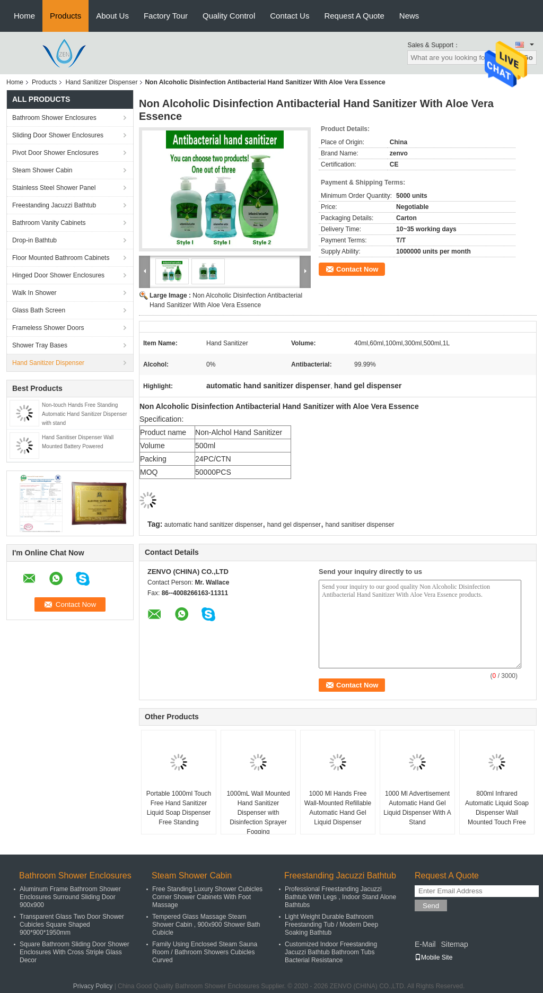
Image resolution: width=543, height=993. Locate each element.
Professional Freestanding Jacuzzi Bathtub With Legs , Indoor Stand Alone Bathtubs (340, 897)
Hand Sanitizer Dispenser (101, 82)
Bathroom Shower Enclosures (54, 117)
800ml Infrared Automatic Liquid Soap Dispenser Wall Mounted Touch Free (497, 808)
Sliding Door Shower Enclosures (57, 135)
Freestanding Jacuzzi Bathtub (54, 205)
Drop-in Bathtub (34, 240)
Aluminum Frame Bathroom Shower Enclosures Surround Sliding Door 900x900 (70, 897)
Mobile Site (433, 957)
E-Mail (425, 944)
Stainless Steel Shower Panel (53, 187)
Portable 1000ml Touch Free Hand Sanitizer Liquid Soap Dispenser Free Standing (179, 808)
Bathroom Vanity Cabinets (49, 223)
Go (528, 58)
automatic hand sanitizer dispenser (213, 524)
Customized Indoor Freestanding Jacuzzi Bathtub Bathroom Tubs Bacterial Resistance (331, 952)
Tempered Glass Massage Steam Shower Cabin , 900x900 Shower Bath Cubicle (206, 924)
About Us (112, 15)
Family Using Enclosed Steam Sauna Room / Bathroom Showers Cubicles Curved (204, 952)
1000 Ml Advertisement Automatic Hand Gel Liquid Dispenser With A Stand (417, 808)
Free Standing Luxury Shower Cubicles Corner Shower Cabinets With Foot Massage (207, 897)
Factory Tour (166, 15)
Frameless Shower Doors (48, 328)
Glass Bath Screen (38, 310)
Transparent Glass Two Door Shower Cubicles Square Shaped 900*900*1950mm (72, 924)
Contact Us (289, 15)
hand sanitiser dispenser (359, 524)
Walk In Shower (34, 293)
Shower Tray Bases (39, 345)
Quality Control (229, 15)
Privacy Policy (93, 986)
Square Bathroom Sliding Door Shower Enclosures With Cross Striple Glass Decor (74, 952)
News (409, 15)
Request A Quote (354, 15)
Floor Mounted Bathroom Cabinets (60, 258)
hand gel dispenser (294, 524)
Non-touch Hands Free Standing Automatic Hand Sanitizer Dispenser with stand (84, 414)
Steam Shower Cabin (42, 170)
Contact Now (357, 269)
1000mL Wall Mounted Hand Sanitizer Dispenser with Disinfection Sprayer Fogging (258, 812)
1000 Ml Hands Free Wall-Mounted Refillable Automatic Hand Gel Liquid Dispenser (337, 808)
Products (65, 15)
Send (431, 906)
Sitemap (454, 944)
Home (24, 15)
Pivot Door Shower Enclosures (55, 152)
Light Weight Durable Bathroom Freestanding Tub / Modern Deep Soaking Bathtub (331, 924)
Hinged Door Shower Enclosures (58, 275)
